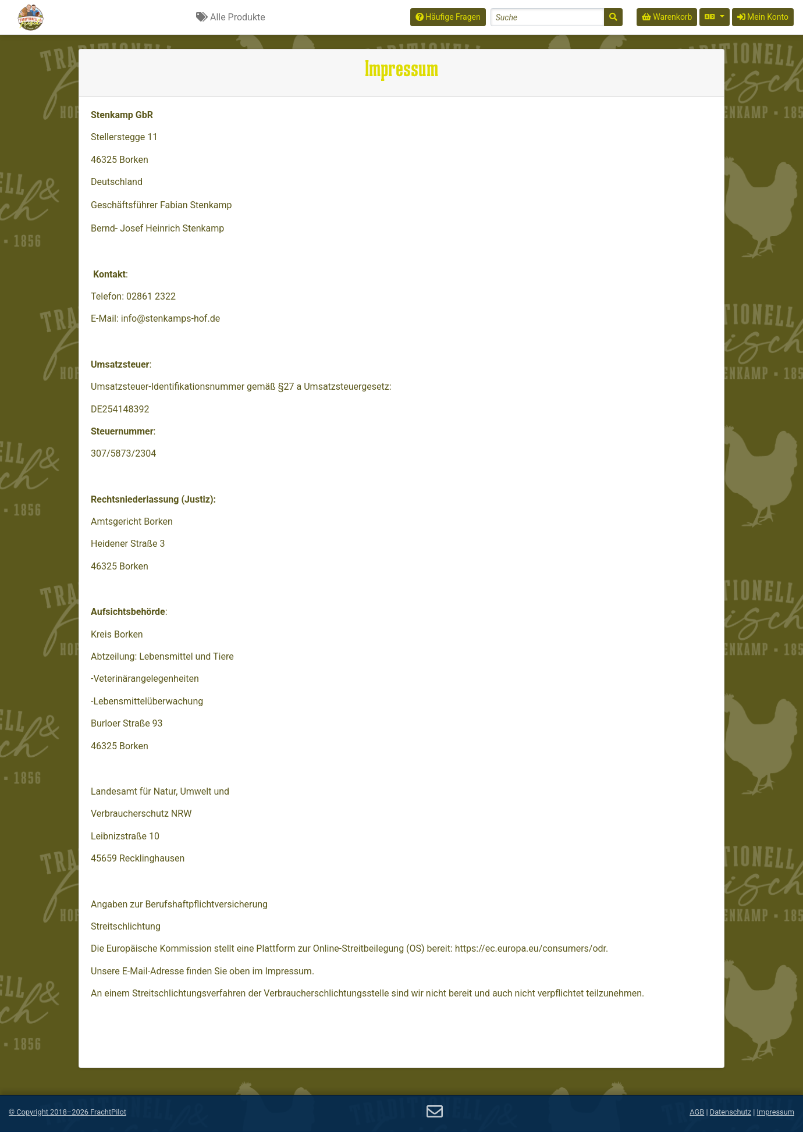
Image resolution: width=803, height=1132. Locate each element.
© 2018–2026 (67, 1112)
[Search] (548, 17)
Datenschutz (730, 1112)
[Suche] (613, 17)
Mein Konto (762, 17)
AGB (697, 1112)
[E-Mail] (435, 1112)
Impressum (775, 1112)
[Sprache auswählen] (714, 17)
